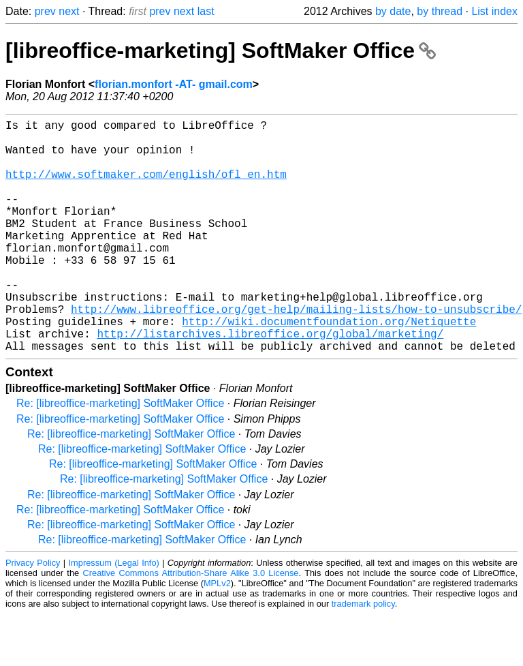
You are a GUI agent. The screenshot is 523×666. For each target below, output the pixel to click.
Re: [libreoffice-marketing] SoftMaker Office (120, 455)
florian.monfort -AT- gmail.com (174, 84)
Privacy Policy (32, 614)
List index (494, 11)
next (69, 11)
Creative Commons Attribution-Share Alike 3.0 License (191, 625)
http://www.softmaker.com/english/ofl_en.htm (146, 187)
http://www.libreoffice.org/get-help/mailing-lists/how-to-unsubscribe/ (296, 352)
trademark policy (363, 655)
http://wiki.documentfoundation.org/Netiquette (329, 367)
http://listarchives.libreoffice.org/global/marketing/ (270, 382)
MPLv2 (217, 635)
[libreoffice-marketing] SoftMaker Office (220, 50)
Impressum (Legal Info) (114, 614)
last (206, 11)
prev (45, 11)
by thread (439, 11)
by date (393, 11)
